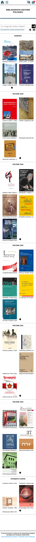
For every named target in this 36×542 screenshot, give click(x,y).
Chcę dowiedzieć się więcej (9, 536)
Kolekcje (21, 29)
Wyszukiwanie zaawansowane (9, 29)
